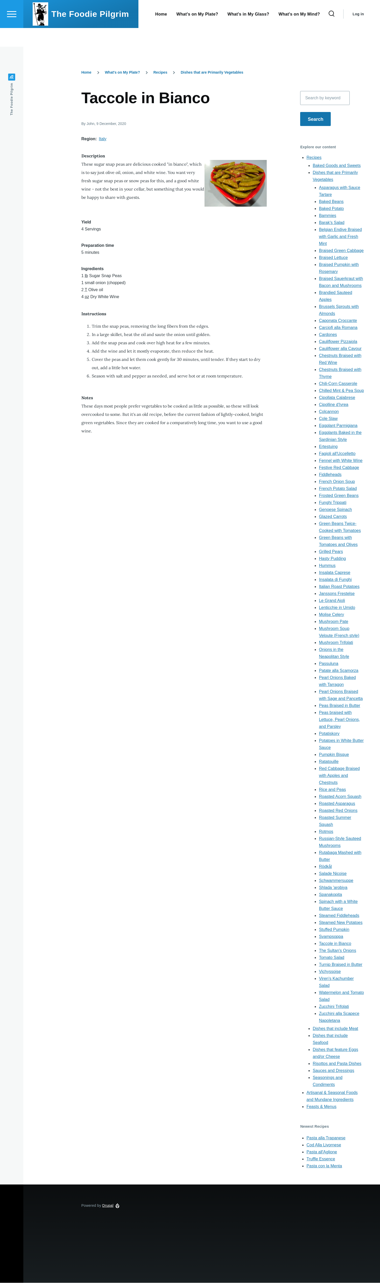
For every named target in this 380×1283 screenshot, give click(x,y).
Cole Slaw (328, 419)
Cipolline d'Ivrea (333, 405)
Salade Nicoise (333, 874)
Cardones (328, 335)
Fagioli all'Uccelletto (337, 454)
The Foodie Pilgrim (90, 32)
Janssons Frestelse (337, 594)
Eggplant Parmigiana (338, 426)
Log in (358, 33)
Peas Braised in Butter (339, 706)
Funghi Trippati (332, 503)
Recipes (160, 73)
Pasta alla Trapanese (325, 1138)
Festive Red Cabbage (339, 468)
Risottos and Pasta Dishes (337, 1064)
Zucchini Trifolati (334, 1007)
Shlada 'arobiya (333, 888)
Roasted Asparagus (337, 804)
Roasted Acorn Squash (340, 797)
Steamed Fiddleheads (339, 916)
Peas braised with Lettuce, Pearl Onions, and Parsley (339, 720)
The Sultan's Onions (337, 951)
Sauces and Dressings (333, 1071)
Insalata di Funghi (335, 580)
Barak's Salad (331, 223)
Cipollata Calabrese (337, 398)
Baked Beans (331, 202)
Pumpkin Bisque (334, 755)
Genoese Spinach (335, 510)
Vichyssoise (330, 972)
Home (86, 73)
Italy (102, 139)
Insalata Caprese (334, 573)
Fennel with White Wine (340, 461)
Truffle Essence (320, 1159)
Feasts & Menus (321, 1107)
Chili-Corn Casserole (338, 384)
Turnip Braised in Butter (340, 965)
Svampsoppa (331, 937)
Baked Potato (331, 209)
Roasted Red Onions (338, 811)
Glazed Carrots (333, 517)
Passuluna (328, 664)
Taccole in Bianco (335, 944)
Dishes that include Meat (335, 1029)
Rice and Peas (332, 790)
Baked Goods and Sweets (337, 166)
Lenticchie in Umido (337, 608)
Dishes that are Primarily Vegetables (212, 73)
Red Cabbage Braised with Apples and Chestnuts (339, 776)
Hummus (327, 566)
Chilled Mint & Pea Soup (341, 391)
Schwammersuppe (336, 881)
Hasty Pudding (332, 559)
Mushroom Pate (333, 622)
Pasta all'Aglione (321, 1152)
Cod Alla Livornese (323, 1145)
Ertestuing (328, 447)
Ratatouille (329, 762)
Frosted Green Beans (338, 496)
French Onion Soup (337, 482)
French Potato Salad (338, 489)
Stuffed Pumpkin (334, 930)
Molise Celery (331, 615)
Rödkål (325, 867)
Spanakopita (330, 895)
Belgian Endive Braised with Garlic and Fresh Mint (340, 237)
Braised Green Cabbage (341, 251)
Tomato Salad (331, 958)
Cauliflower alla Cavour (340, 349)
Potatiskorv (329, 734)
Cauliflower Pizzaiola (338, 342)
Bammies (327, 216)
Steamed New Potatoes (340, 923)
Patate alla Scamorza (338, 671)
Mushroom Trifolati (336, 643)
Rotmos (326, 832)
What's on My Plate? (122, 73)
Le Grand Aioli (332, 601)
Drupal (108, 1206)
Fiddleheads (330, 475)
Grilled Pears (331, 552)
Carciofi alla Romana (338, 328)
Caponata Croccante (338, 321)
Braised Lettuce (333, 258)
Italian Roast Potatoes (339, 587)
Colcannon (329, 412)
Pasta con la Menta (324, 1166)
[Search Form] (332, 33)
